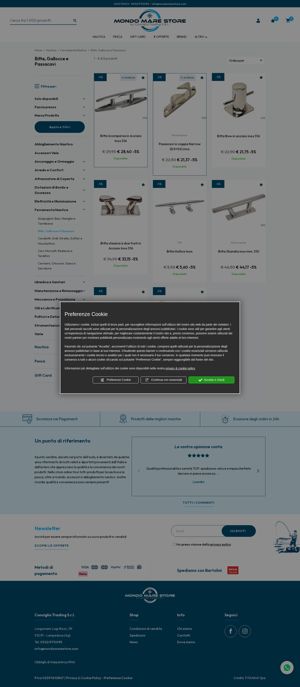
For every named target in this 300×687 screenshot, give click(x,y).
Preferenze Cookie (115, 380)
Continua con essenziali (163, 380)
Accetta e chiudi (212, 380)
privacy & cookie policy (180, 368)
